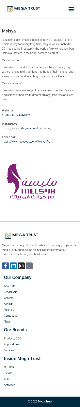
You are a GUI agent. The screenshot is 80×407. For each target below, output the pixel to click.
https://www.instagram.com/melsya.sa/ (26, 128)
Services (9, 350)
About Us (9, 286)
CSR (6, 379)
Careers (8, 298)
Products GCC (12, 338)
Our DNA (9, 367)
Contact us (10, 315)
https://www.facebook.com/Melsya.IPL (26, 141)
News (7, 321)
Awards (8, 304)
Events (8, 373)
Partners (9, 310)
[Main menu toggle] (71, 9)
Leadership (10, 292)
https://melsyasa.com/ (16, 115)
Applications (11, 344)
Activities (9, 385)
